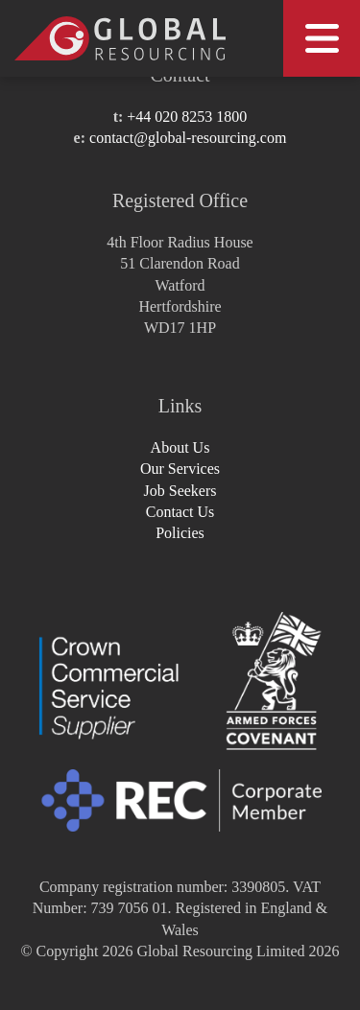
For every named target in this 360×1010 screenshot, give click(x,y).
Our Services (180, 468)
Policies (180, 533)
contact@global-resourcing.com (187, 137)
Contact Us (180, 512)
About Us (180, 447)
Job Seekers (180, 490)
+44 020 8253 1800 (187, 116)
